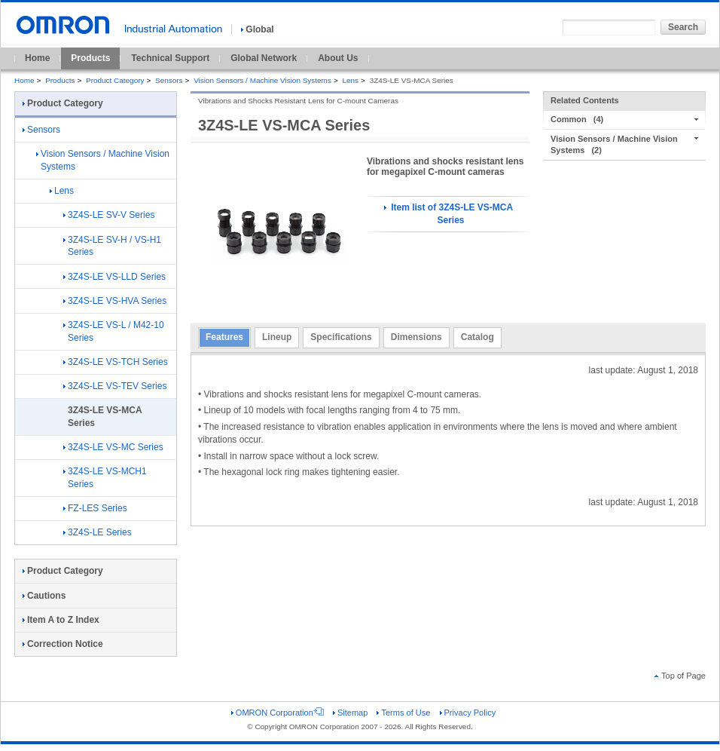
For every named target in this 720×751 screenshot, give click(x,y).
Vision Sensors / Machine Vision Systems (262, 80)
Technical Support (170, 58)
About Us (338, 58)
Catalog (477, 337)
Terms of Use (403, 712)
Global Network (263, 58)
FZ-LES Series (95, 508)
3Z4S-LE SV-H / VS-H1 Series (112, 246)
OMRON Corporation (277, 712)
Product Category (115, 80)
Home (37, 58)
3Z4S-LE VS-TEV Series (114, 386)
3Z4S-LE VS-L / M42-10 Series (113, 331)
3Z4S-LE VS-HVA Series (114, 301)
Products (90, 58)
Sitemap (350, 712)
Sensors (169, 80)
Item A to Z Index (61, 620)
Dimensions (416, 337)
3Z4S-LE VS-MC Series (113, 447)
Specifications (340, 337)
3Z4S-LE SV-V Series (108, 215)
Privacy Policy (468, 712)
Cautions (44, 595)
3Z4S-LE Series (97, 532)
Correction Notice (63, 644)
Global (257, 29)
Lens (350, 80)
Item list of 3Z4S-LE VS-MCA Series (448, 213)
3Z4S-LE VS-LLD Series (114, 276)
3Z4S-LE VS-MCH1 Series (105, 477)
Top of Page (680, 675)
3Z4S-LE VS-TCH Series (115, 362)
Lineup (276, 337)
